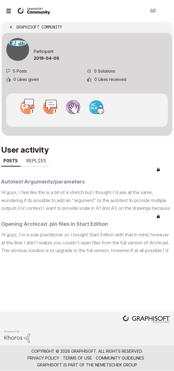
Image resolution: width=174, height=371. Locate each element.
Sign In (165, 10)
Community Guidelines (120, 358)
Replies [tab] (36, 160)
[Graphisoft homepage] (146, 320)
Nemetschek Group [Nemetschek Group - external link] (116, 364)
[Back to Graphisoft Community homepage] (35, 10)
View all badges (87, 119)
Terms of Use (77, 358)
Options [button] (164, 28)
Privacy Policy (43, 358)
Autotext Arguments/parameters (43, 182)
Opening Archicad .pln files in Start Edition (54, 224)
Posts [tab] (10, 160)
